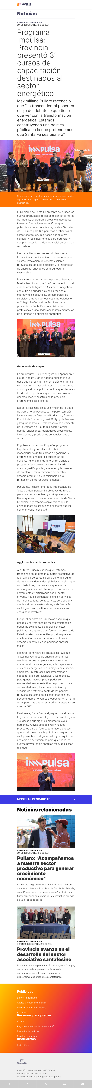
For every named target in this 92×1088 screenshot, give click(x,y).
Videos (20, 1021)
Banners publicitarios (28, 998)
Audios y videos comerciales (31, 1003)
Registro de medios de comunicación (36, 1026)
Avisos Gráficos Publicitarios (31, 1007)
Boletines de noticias (27, 1036)
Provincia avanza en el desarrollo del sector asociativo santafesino (44, 954)
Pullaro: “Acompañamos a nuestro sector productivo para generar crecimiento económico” (45, 868)
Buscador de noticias (28, 1031)
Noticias (27, 13)
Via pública (22, 1012)
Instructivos (23, 1045)
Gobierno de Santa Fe (24, 4)
